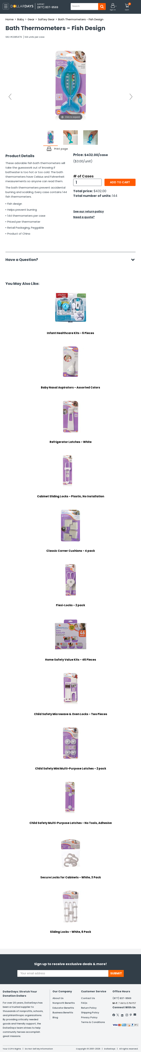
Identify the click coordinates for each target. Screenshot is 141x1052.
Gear (31, 19)
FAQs (84, 1003)
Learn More (108, 1044)
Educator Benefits (63, 1008)
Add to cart (120, 182)
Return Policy (89, 1008)
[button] (113, 7)
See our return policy (88, 211)
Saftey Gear (46, 19)
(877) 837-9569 (47, 7)
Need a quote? (84, 217)
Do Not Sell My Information (39, 1048)
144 (114, 195)
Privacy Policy (89, 1017)
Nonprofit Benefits (64, 1003)
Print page (61, 149)
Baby (20, 19)
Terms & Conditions (93, 1022)
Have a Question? (23, 259)
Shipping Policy (90, 1012)
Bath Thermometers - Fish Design (80, 19)
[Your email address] (63, 973)
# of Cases (83, 176)
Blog (55, 1017)
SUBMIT (116, 973)
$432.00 (100, 191)
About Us (58, 998)
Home (9, 19)
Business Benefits (63, 1012)
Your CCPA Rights (12, 1048)
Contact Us (88, 998)
